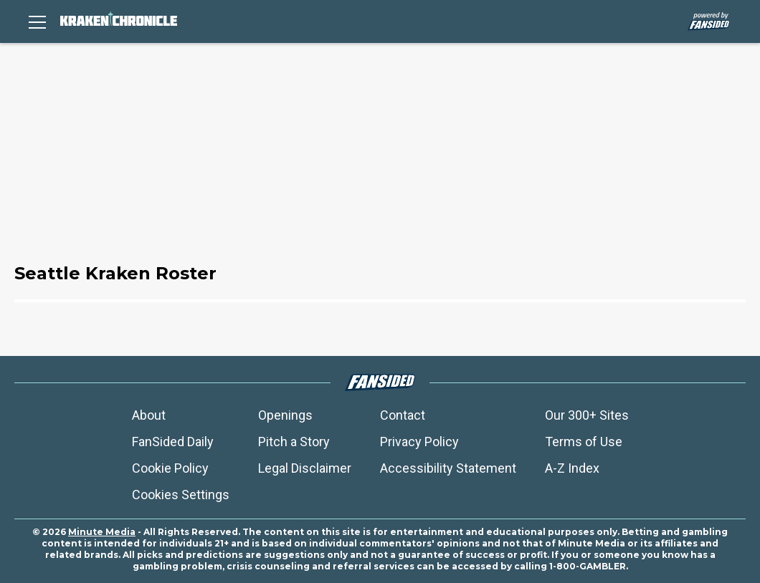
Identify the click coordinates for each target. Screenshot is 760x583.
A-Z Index (572, 468)
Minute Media (102, 531)
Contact (402, 415)
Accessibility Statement (448, 468)
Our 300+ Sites (587, 415)
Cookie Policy (170, 468)
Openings (285, 415)
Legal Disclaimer (304, 468)
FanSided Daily (173, 441)
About (149, 415)
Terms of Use (583, 441)
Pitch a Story (294, 441)
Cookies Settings (180, 494)
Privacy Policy (419, 441)
